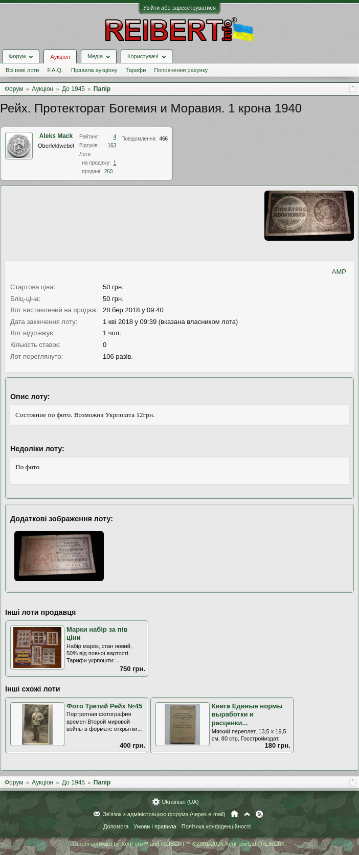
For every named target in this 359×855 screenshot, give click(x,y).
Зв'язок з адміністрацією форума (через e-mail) (164, 814)
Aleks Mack (56, 136)
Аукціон (60, 57)
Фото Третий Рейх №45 (104, 706)
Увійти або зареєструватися (179, 8)
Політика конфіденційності (216, 826)
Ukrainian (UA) (180, 802)
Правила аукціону (94, 70)
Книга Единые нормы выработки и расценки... (247, 714)
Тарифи (136, 70)
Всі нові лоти (22, 70)
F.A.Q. (55, 70)
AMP (339, 271)
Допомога (115, 826)
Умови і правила (154, 826)
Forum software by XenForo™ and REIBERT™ (179, 844)
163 (112, 145)
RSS (259, 814)
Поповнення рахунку (181, 70)
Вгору (247, 814)
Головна (234, 814)
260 (108, 171)
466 (163, 139)
